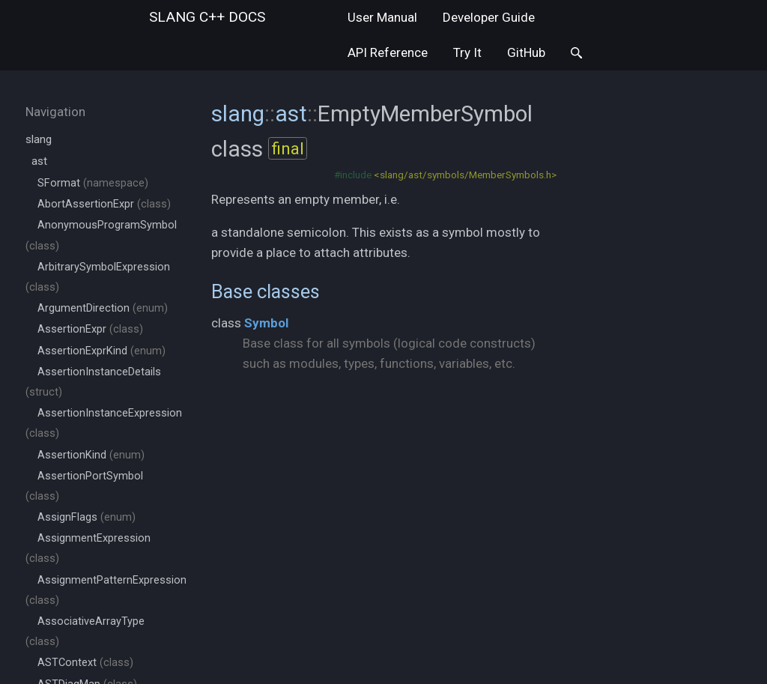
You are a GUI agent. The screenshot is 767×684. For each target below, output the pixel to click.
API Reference (388, 52)
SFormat (92, 183)
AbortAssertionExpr (104, 204)
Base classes (265, 291)
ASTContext (85, 662)
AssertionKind (91, 455)
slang (207, 16)
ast (39, 161)
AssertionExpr (90, 329)
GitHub (526, 52)
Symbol (266, 322)
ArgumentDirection (102, 308)
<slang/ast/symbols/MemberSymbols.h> (465, 175)
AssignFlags (86, 517)
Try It (467, 52)
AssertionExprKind (101, 351)
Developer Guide (489, 17)
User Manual (382, 17)
